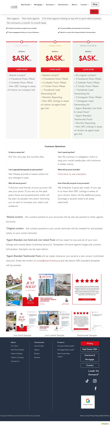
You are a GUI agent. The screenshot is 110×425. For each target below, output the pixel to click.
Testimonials (63, 5)
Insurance (50, 5)
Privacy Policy (94, 416)
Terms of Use (84, 416)
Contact (84, 5)
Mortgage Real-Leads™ (66, 350)
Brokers (37, 354)
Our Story (14, 346)
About (74, 5)
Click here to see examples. (72, 174)
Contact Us (15, 361)
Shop (95, 4)
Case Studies (39, 346)
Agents (37, 350)
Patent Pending (16, 354)
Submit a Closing (17, 357)
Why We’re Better (17, 350)
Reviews (37, 357)
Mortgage (38, 5)
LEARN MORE (21, 69)
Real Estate (25, 5)
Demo (94, 11)
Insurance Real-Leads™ (66, 346)
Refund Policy (105, 416)
